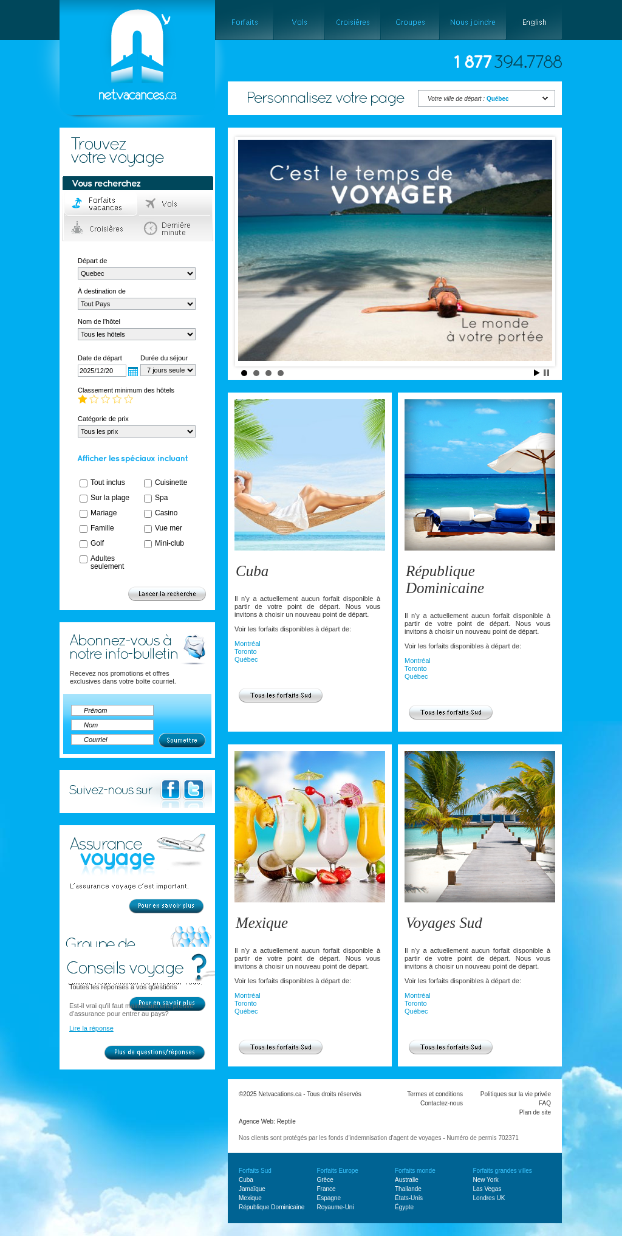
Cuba (252, 571)
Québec (246, 659)
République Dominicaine (445, 579)
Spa (161, 497)
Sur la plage (110, 497)
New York (486, 1179)
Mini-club (169, 543)
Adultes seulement (107, 562)
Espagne (329, 1198)
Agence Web (256, 1121)
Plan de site (535, 1112)
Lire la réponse (91, 1028)
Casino (166, 513)
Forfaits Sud (255, 1170)
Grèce (325, 1179)
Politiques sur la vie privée (515, 1094)
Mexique (262, 923)
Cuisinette (171, 482)
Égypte (404, 1207)
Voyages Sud (444, 923)
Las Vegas (487, 1189)
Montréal (247, 643)
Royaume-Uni (335, 1207)
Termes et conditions (435, 1094)
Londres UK (489, 1198)
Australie (407, 1179)
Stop (546, 372)
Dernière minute (175, 228)
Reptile (286, 1121)
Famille (102, 528)
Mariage (104, 513)
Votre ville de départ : (468, 98)
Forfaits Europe (337, 1170)
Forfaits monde (415, 1170)
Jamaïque (252, 1189)
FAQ (545, 1103)
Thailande (408, 1189)
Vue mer (168, 528)
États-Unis (409, 1198)
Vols (175, 204)
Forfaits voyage (101, 204)
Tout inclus (108, 482)
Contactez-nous (441, 1103)
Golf (97, 543)
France (326, 1189)
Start (537, 372)
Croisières (101, 228)
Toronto (245, 651)
